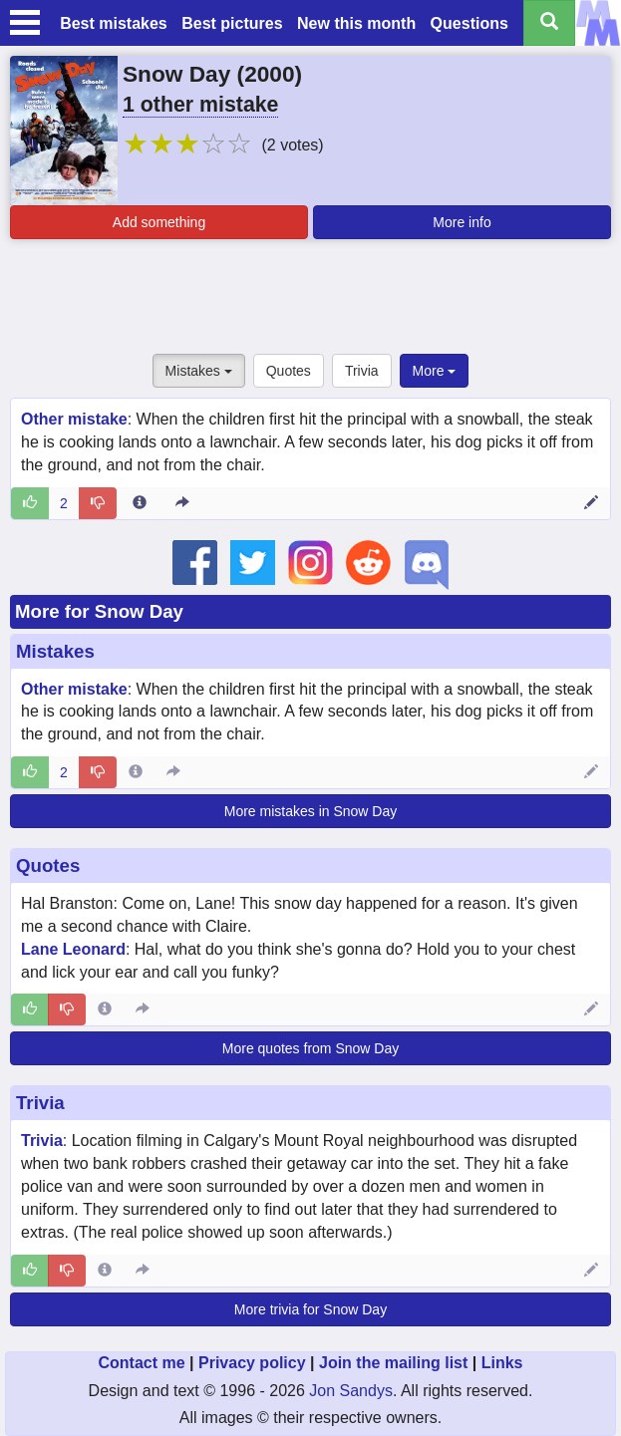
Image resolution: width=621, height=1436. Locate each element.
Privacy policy (252, 1362)
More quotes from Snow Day (310, 1048)
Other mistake (74, 419)
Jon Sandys (351, 1390)
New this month (356, 23)
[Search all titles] (549, 23)
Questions (469, 23)
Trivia (362, 371)
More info (461, 222)
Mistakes (198, 371)
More (435, 371)
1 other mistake (200, 105)
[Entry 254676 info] (105, 1009)
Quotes (288, 371)
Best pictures (231, 23)
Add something (159, 222)
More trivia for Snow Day (310, 1309)
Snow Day (176, 74)
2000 (269, 74)
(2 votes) (292, 145)
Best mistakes (113, 23)
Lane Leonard (73, 949)
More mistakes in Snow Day (311, 811)
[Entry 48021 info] (105, 1271)
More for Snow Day (99, 611)
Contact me (141, 1362)
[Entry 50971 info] (139, 503)
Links (502, 1362)
